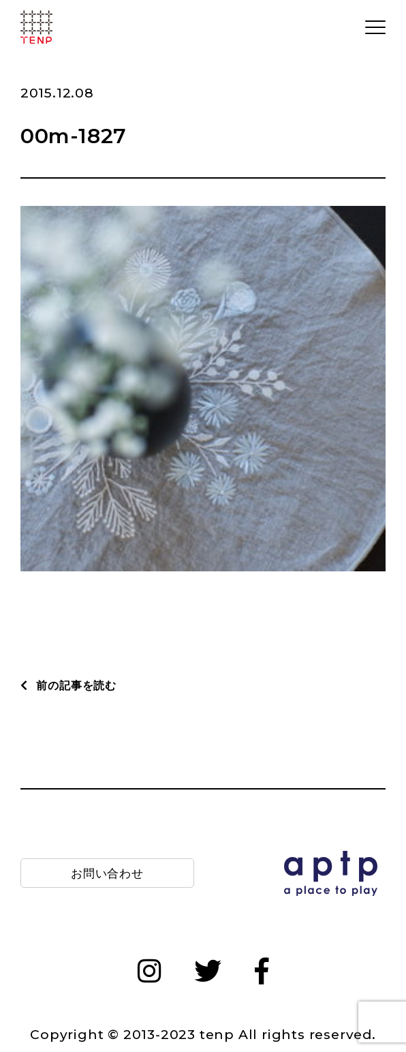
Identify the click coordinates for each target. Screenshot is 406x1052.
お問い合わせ (107, 873)
